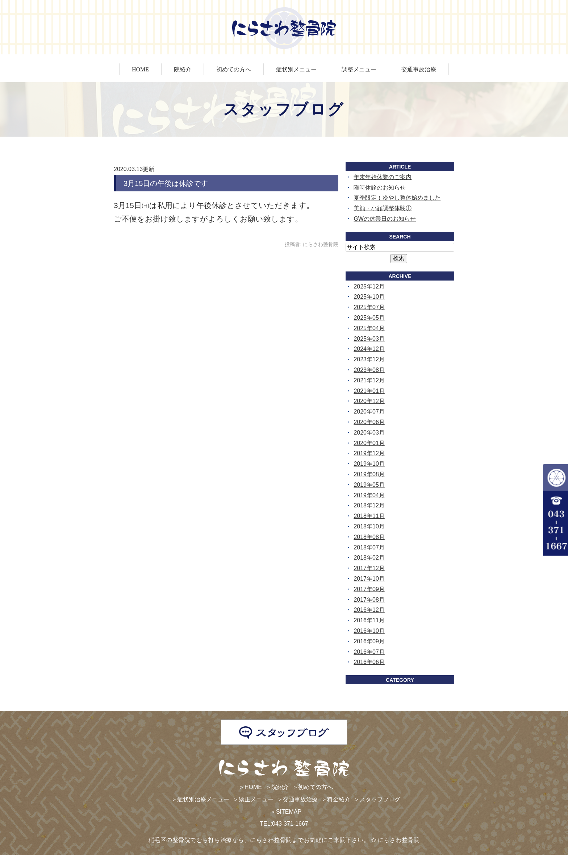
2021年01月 (369, 391)
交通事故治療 (418, 69)
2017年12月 (369, 568)
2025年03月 (369, 339)
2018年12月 (369, 505)
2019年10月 (369, 464)
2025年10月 (369, 297)
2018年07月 (369, 547)
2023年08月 (369, 370)
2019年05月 (369, 485)
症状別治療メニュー (203, 799)
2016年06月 (369, 662)
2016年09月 (369, 641)
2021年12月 (369, 380)
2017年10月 (369, 579)
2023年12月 (369, 359)
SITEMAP (288, 812)
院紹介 (182, 69)
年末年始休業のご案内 (383, 177)
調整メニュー (359, 69)
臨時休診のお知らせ (380, 187)
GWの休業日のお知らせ (385, 219)
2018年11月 (369, 516)
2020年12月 (369, 401)
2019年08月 (369, 474)
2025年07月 (369, 307)
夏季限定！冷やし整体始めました (397, 198)
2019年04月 (369, 495)
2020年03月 (369, 432)
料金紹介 (338, 799)
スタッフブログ (380, 799)
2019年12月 (369, 453)
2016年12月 (369, 610)
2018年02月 (369, 558)
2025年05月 (369, 318)
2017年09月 (369, 589)
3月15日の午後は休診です (166, 183)
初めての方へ (233, 69)
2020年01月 (369, 443)
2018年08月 (369, 537)
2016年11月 (369, 620)
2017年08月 (369, 600)
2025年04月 (369, 328)
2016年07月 (369, 652)
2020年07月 (369, 411)
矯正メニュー (256, 799)
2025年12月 (369, 286)
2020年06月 (369, 422)
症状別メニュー (296, 69)
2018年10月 (369, 526)
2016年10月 (369, 631)
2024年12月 (369, 349)
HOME (140, 69)
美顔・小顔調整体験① (383, 208)
